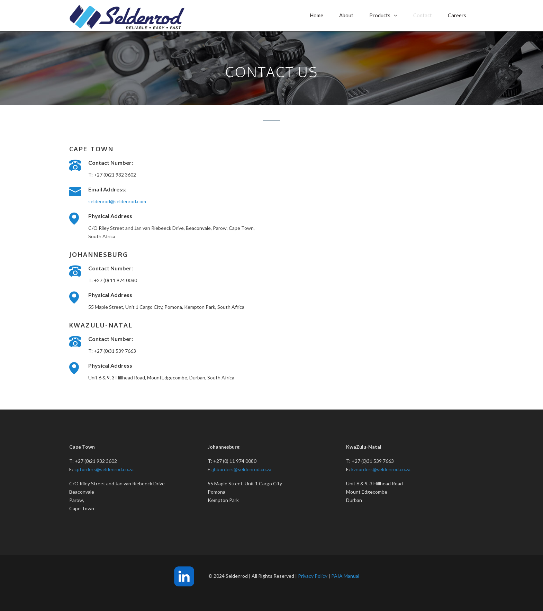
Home (316, 15)
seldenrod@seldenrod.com (117, 201)
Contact (422, 15)
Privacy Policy (312, 576)
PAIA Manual (345, 576)
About (346, 15)
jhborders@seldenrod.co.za (242, 469)
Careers (457, 15)
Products (379, 15)
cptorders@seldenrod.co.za (104, 469)
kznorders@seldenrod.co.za (380, 469)
